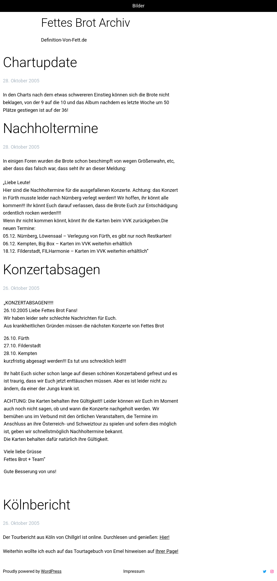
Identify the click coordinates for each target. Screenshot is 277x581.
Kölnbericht (36, 505)
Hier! (164, 537)
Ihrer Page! (166, 551)
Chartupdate (40, 62)
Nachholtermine (50, 128)
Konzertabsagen (51, 269)
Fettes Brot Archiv (85, 23)
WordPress (51, 571)
